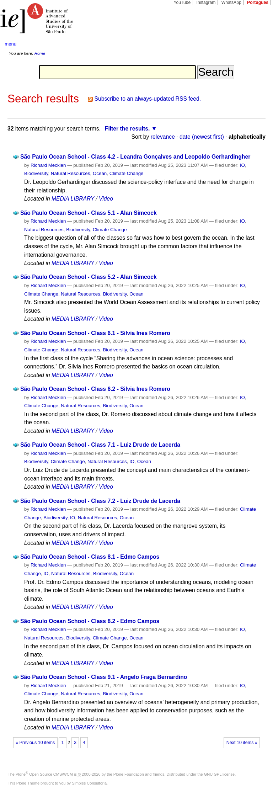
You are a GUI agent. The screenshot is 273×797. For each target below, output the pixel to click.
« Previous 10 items (35, 742)
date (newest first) (202, 137)
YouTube (182, 2)
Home (40, 53)
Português (257, 2)
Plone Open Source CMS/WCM (44, 774)
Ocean (100, 173)
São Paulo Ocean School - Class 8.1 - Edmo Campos (89, 557)
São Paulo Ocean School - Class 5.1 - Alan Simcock (88, 213)
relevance (163, 137)
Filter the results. (127, 129)
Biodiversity (36, 173)
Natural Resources (70, 173)
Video (106, 199)
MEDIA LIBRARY (73, 199)
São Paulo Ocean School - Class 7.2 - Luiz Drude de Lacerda (100, 501)
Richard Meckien (48, 165)
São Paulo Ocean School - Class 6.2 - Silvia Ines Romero (95, 389)
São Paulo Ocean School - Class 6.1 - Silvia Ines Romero (95, 333)
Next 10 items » (241, 742)
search (254, 44)
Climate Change (126, 173)
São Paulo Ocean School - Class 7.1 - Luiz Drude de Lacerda (100, 445)
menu (10, 44)
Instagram (206, 2)
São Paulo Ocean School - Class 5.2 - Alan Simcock (88, 277)
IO (242, 165)
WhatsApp (231, 2)
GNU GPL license (219, 774)
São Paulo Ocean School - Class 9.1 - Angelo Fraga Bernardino (103, 677)
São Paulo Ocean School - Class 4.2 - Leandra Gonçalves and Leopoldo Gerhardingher (135, 157)
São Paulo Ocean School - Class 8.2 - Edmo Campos (89, 621)
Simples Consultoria (89, 783)
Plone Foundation (128, 774)
